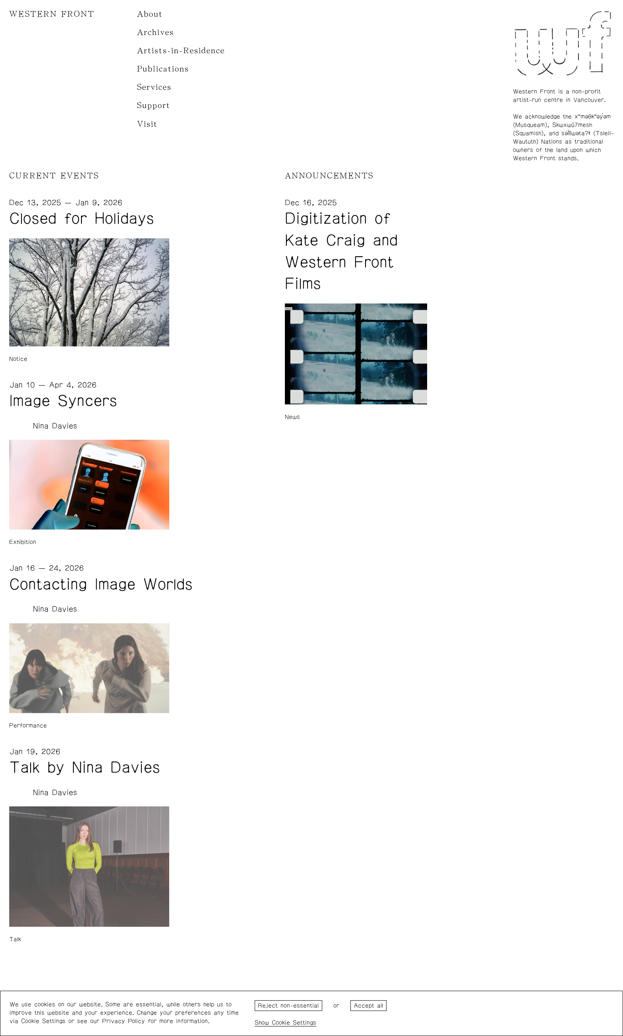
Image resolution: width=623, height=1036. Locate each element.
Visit (147, 124)
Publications (163, 69)
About (150, 14)
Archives (155, 32)
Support (153, 105)
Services (154, 87)
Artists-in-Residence (181, 50)
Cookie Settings (294, 1023)
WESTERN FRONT (52, 14)
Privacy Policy (123, 1021)
